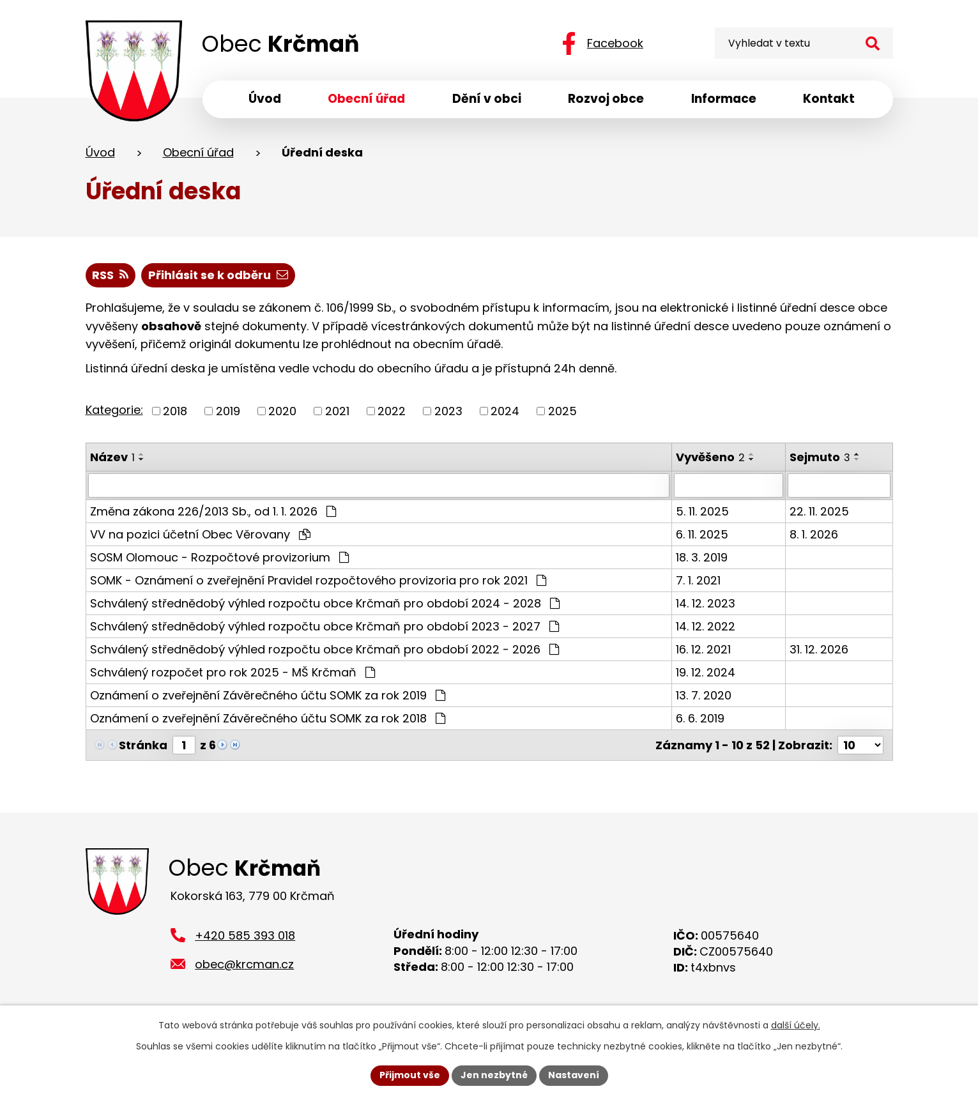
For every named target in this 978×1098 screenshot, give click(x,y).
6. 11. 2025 (702, 534)
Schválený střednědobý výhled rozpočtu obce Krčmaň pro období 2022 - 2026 (324, 649)
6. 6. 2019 (700, 718)
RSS (110, 275)
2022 (392, 411)
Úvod (100, 152)
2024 (505, 411)
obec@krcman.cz (244, 964)
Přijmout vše (409, 1075)
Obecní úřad (198, 152)
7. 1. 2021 (698, 580)
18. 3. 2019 (702, 557)
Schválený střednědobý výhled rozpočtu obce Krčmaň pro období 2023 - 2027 (324, 626)
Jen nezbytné (494, 1075)
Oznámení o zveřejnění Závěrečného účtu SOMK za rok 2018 (267, 718)
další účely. (795, 1025)
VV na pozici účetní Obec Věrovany (200, 534)
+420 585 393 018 (245, 935)
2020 (282, 411)
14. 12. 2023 (706, 603)
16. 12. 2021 (703, 649)
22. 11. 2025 (820, 511)
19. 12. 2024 (706, 672)
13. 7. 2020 (704, 695)
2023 (448, 411)
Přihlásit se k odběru (218, 275)
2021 (337, 411)
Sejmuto (820, 457)
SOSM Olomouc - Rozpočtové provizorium (219, 557)
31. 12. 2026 (819, 649)
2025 (562, 411)
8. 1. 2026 (814, 534)
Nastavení (573, 1075)
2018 (175, 411)
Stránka (143, 745)
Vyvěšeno (710, 457)
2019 (228, 411)
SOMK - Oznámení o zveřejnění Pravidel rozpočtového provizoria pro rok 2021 (318, 580)
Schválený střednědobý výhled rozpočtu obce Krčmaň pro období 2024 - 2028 (325, 603)
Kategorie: (114, 410)
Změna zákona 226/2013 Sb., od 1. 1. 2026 (213, 511)
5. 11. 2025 (703, 511)
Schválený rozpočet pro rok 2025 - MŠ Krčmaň (232, 672)
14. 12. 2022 (706, 626)
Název (112, 457)
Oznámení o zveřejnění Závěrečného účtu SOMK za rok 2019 (267, 695)
